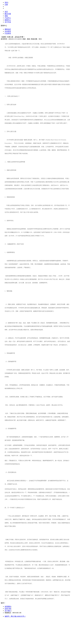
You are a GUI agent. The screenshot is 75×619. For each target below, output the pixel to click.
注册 (6, 4)
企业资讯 (8, 31)
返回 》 (3, 603)
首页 (6, 12)
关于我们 (8, 610)
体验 (6, 16)
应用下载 (8, 608)
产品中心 (8, 18)
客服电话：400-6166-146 (13, 613)
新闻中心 (8, 20)
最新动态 (8, 29)
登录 (6, 2)
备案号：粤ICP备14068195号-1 (15, 616)
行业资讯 (8, 33)
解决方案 (8, 14)
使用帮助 (8, 606)
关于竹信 (8, 22)
